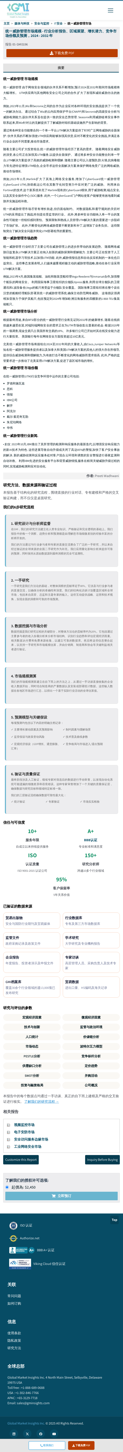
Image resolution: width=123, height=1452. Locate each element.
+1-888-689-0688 (32, 1387)
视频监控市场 (24, 1125)
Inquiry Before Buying (102, 1159)
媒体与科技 (21, 23)
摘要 (61, 67)
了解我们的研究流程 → (41, 1101)
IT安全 (58, 23)
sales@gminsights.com (33, 1403)
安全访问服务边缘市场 (31, 1139)
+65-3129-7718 (26, 1398)
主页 (7, 23)
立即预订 (61, 1196)
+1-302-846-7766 (27, 1393)
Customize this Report (21, 1159)
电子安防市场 (24, 1132)
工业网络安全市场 (27, 1146)
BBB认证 (90, 840)
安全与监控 (41, 23)
